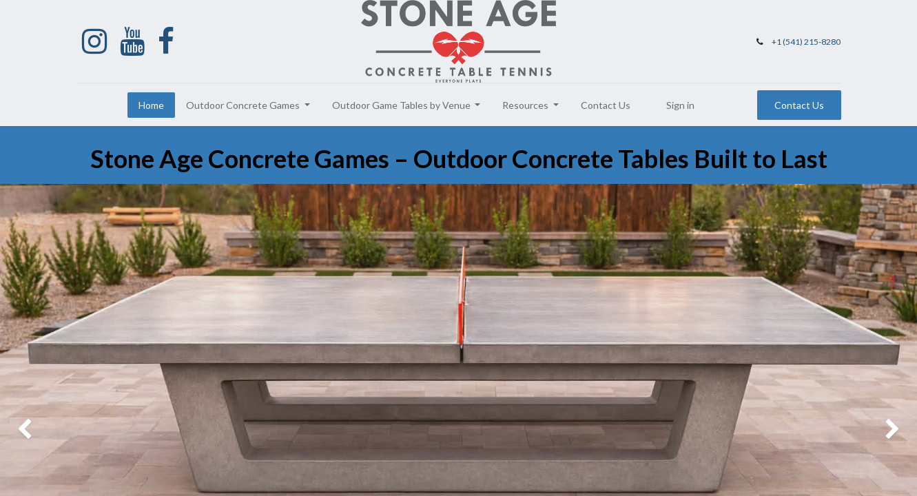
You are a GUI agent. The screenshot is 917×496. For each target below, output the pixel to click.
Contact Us (799, 105)
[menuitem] (151, 105)
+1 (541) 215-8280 (806, 42)
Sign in (680, 105)
